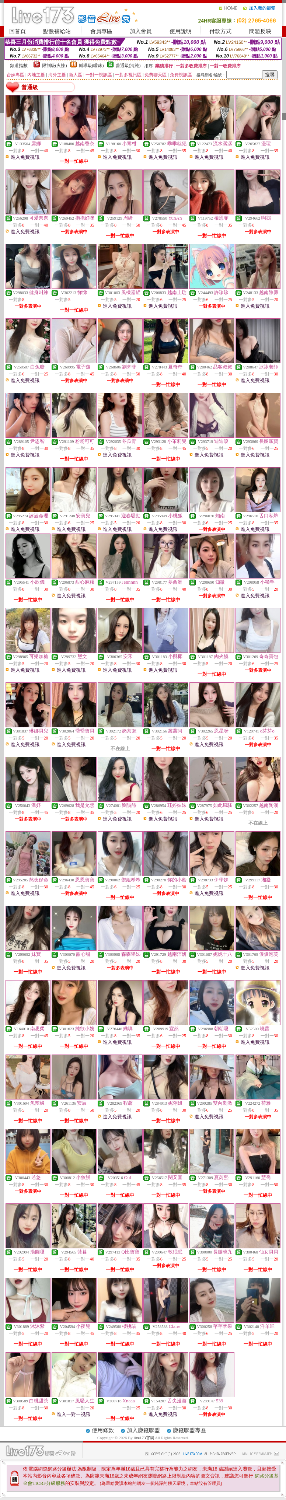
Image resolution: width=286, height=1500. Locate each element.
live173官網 (144, 1438)
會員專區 (101, 31)
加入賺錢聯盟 (143, 1430)
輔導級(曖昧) (91, 65)
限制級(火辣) (54, 65)
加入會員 (141, 31)
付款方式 (220, 31)
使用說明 (181, 31)
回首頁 (17, 31)
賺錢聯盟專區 (189, 1430)
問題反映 (260, 31)
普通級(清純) (128, 65)
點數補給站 (57, 31)
